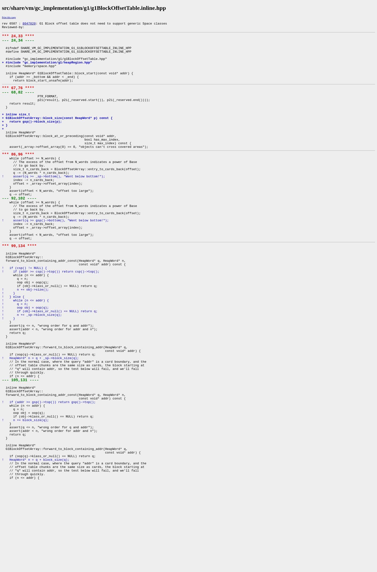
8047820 (29, 24)
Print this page (9, 17)
